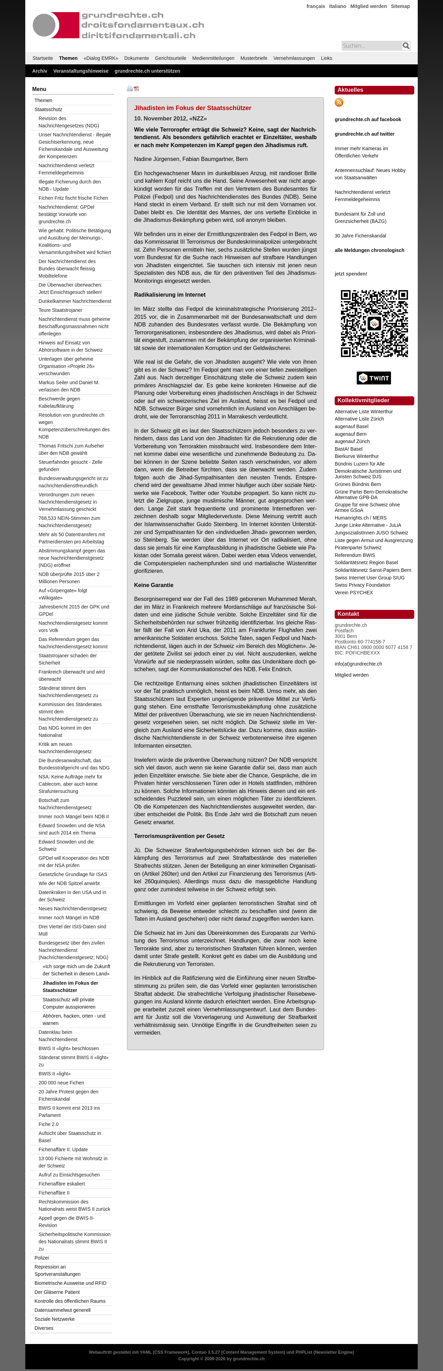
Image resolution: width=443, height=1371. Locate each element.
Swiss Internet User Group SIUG (370, 577)
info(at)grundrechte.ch (358, 664)
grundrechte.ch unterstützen (147, 71)
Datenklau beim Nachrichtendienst (58, 1035)
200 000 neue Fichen (61, 1082)
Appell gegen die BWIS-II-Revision (66, 1221)
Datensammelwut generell (63, 1310)
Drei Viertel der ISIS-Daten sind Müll (72, 930)
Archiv (39, 71)
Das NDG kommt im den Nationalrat (65, 731)
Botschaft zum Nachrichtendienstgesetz (65, 803)
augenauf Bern (351, 434)
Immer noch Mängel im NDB (69, 917)
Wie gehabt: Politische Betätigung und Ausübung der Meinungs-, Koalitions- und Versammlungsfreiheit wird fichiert (75, 241)
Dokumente (136, 58)
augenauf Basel (351, 426)
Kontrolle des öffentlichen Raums (70, 1301)
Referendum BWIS (355, 555)
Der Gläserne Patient (57, 1292)
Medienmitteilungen (213, 58)
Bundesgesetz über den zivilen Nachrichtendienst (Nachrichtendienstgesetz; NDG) (74, 950)
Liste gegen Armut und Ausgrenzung (374, 540)
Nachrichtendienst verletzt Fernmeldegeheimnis (66, 169)
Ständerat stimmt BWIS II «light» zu (74, 1061)
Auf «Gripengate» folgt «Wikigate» (63, 594)
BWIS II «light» (55, 1073)
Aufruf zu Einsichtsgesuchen (69, 1175)
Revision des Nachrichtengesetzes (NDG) (69, 122)
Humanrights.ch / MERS (361, 518)
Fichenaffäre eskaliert (62, 1184)
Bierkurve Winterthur (357, 456)
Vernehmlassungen (294, 58)
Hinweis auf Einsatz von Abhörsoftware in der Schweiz (71, 346)
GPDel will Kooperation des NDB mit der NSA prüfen (74, 861)
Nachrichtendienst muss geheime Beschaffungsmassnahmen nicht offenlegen (74, 326)
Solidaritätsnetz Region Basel (366, 562)
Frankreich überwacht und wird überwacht (72, 675)
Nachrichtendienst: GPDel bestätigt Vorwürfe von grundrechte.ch (66, 214)
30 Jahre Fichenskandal (360, 235)
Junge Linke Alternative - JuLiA (368, 525)
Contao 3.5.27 (206, 1352)
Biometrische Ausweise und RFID (71, 1283)
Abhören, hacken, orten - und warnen (74, 1019)
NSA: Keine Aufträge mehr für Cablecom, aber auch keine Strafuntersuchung (70, 784)
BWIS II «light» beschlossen (69, 1048)
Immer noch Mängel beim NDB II (74, 816)
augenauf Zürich (352, 441)
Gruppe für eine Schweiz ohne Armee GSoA (367, 507)
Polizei (42, 1258)
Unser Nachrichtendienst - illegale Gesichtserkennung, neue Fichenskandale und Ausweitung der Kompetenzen (75, 145)
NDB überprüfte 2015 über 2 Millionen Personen (69, 577)
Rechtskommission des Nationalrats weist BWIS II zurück (74, 1205)
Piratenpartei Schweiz (358, 547)
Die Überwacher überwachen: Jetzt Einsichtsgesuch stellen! (70, 288)
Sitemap (400, 6)
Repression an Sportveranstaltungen (58, 1270)
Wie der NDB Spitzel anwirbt (69, 883)
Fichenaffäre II (54, 1193)
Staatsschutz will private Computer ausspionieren (69, 1003)
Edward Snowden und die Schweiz (66, 845)
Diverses (44, 1328)
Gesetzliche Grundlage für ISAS (73, 874)
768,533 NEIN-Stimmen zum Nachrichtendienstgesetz (69, 521)
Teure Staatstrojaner (60, 310)
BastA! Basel (348, 449)
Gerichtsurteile (170, 58)
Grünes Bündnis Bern (358, 484)
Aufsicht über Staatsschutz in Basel (70, 1136)
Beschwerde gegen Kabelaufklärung (59, 402)
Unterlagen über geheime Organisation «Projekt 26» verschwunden (67, 366)
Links (326, 58)
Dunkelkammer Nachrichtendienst (75, 301)
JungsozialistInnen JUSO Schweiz (371, 532)
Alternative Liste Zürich (359, 419)
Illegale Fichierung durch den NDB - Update (70, 185)
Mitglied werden (368, 6)
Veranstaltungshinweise (81, 71)
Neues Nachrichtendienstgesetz (73, 908)
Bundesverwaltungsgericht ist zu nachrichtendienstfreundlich (73, 482)
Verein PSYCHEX (354, 592)
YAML (146, 1352)
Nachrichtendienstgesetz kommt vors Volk (73, 626)
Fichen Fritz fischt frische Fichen (73, 198)
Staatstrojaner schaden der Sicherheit (68, 659)
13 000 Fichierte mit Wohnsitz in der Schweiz (73, 1162)
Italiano (337, 6)
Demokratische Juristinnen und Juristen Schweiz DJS (368, 473)
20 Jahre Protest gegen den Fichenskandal (69, 1095)
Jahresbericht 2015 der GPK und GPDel (74, 610)
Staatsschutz (48, 109)
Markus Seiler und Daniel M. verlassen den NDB (69, 386)
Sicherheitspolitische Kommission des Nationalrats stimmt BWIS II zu (75, 1242)
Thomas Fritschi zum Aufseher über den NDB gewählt (71, 449)
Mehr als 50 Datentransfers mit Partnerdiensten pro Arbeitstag (72, 538)
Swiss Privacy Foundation (362, 585)
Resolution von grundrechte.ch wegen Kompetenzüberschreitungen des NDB (74, 426)
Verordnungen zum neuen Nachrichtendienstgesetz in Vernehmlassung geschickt (68, 502)
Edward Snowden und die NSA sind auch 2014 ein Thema (72, 829)
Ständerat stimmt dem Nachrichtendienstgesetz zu (68, 691)
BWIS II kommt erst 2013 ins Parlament (69, 1111)
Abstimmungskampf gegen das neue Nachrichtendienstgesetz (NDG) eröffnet (72, 558)
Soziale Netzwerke (55, 1319)
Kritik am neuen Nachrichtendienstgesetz (65, 747)
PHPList (304, 1352)
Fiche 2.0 (49, 1124)
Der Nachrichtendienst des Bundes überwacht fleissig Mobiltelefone (67, 269)
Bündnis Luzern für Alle (360, 464)
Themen (68, 58)
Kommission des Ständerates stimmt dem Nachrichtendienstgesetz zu (70, 712)
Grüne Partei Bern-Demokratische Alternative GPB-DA (371, 494)
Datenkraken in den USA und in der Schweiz (72, 896)
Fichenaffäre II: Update (63, 1149)
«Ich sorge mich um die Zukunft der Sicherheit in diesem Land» (76, 970)
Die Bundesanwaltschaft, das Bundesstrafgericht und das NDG (74, 764)
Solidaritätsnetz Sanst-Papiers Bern (373, 570)
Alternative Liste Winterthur (364, 411)
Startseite (43, 58)
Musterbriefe (254, 58)
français (316, 6)
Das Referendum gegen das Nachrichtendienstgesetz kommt (73, 643)
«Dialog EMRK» (101, 58)
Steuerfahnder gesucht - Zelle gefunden (70, 465)
